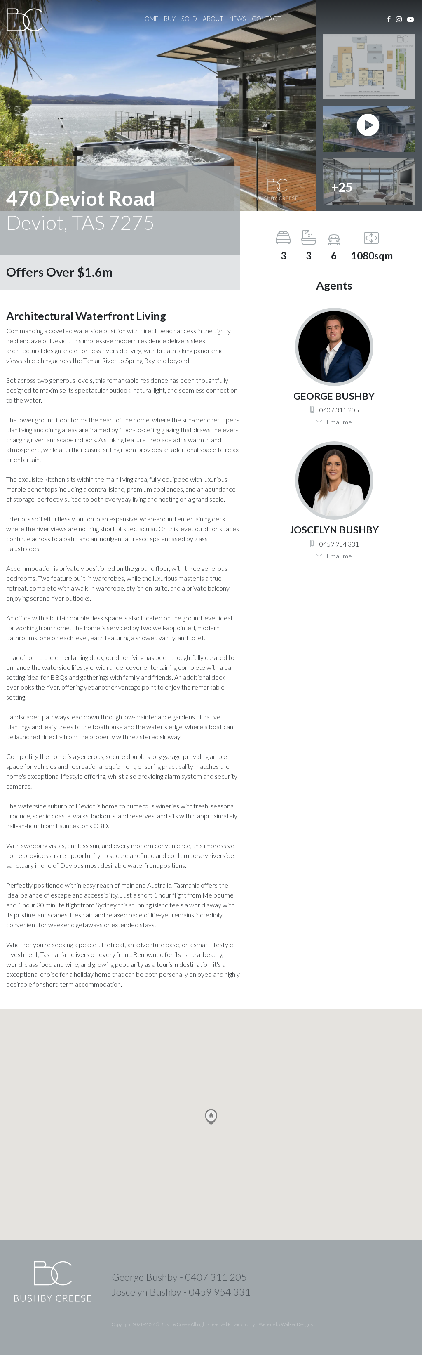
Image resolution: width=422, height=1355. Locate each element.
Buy (170, 18)
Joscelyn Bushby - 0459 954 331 (181, 1292)
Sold (189, 18)
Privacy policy (241, 1324)
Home (149, 18)
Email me (339, 422)
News (237, 18)
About (213, 18)
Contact (266, 18)
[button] (211, 1117)
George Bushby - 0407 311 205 (179, 1277)
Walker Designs (297, 1324)
